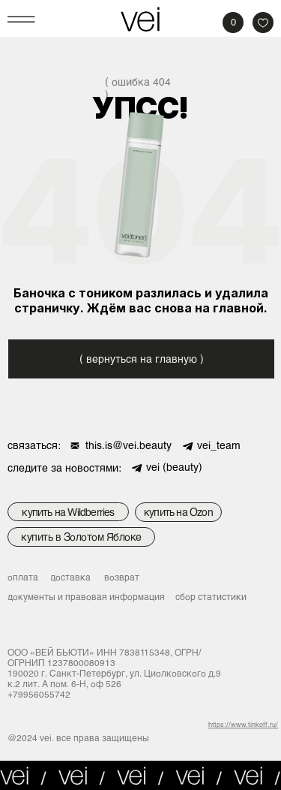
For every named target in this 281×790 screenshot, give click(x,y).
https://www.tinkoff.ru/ (243, 724)
